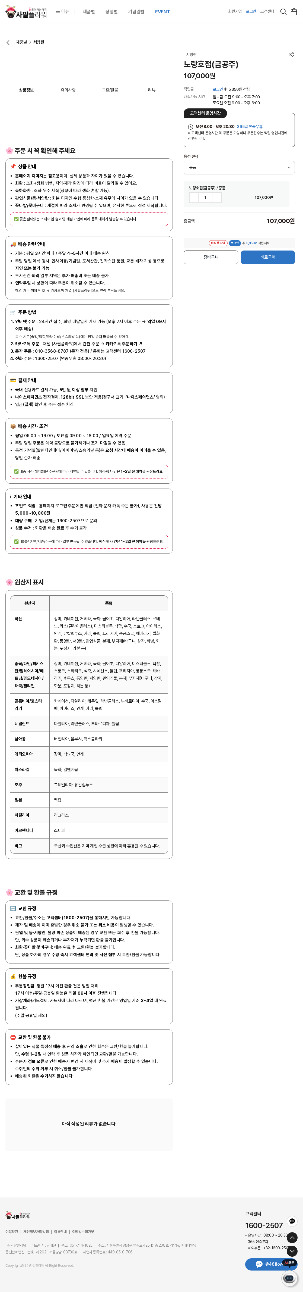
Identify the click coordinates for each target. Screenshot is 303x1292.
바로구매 (268, 257)
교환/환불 (110, 90)
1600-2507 (264, 1226)
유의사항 (68, 90)
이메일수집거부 (83, 1232)
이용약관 (11, 1232)
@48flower (276, 1264)
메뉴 (62, 11)
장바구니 (211, 257)
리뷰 (151, 90)
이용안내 (60, 1232)
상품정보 (26, 90)
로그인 (251, 11)
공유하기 (291, 54)
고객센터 (267, 11)
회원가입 (235, 11)
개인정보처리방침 (36, 1232)
